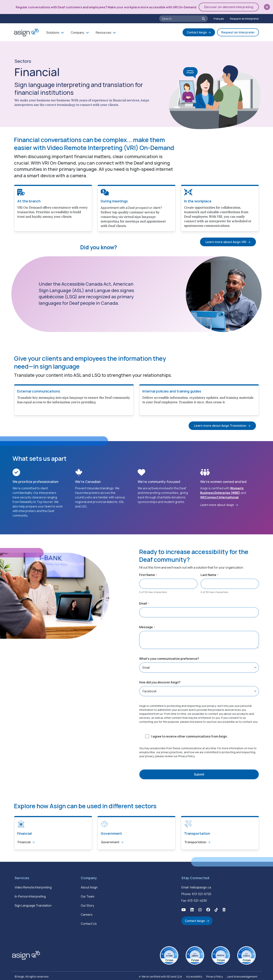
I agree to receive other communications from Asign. (189, 736)
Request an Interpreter (244, 18)
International (228, 496)
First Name (148, 574)
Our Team (87, 895)
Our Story (87, 904)
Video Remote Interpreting (33, 886)
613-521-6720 (201, 892)
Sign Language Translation (33, 904)
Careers (87, 913)
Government (110, 841)
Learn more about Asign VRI (227, 241)
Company (77, 32)
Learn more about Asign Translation (221, 425)
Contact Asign (197, 31)
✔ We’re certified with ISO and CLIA (160, 975)
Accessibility (194, 975)
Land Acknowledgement (242, 975)
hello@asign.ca (200, 886)
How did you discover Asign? (159, 681)
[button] (203, 17)
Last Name (209, 574)
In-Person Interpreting (30, 895)
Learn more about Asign (217, 504)
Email (144, 603)
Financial (24, 841)
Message (147, 626)
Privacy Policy (214, 975)
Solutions (52, 32)
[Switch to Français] (219, 18)
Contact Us (89, 922)
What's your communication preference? (169, 658)
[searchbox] (181, 18)
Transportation (195, 841)
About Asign (89, 886)
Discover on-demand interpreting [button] (229, 7)
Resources (103, 32)
